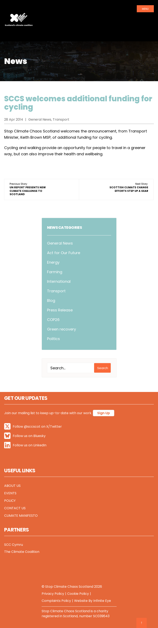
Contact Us (15, 508)
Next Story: (128, 187)
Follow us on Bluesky (25, 435)
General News (60, 243)
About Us (12, 485)
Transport (56, 291)
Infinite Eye (102, 600)
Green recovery (61, 329)
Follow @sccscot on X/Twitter (33, 426)
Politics (53, 338)
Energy (53, 262)
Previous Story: (28, 189)
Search (102, 368)
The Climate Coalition (21, 551)
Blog (51, 300)
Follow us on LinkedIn (25, 445)
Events (10, 493)
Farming (54, 271)
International (59, 281)
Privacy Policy (53, 593)
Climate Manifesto (21, 515)
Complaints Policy (56, 600)
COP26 (53, 319)
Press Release (60, 310)
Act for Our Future (63, 252)
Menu (145, 9)
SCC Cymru (13, 544)
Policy (10, 500)
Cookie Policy (78, 593)
